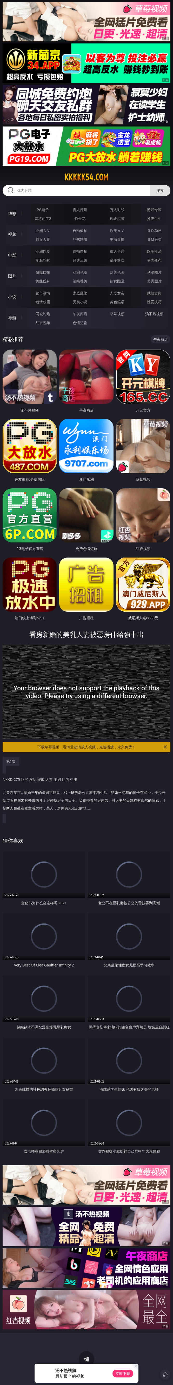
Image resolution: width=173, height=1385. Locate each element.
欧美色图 (117, 272)
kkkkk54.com (86, 177)
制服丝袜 (43, 260)
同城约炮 (43, 313)
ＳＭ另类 (154, 239)
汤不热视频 (154, 313)
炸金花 (80, 218)
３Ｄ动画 (154, 230)
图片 (12, 276)
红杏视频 (43, 322)
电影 (12, 255)
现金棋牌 (117, 218)
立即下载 (123, 1373)
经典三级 (80, 260)
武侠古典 (154, 292)
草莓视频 (117, 313)
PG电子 (43, 209)
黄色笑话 (117, 301)
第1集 (11, 761)
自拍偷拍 (80, 230)
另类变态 (154, 260)
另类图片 (154, 281)
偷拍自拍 (80, 251)
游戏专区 (154, 209)
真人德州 (80, 209)
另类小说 (80, 301)
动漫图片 (154, 272)
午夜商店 (80, 313)
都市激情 (43, 292)
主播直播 (117, 239)
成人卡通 (117, 251)
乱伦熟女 (117, 260)
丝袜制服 (80, 239)
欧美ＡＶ (117, 230)
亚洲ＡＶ (43, 230)
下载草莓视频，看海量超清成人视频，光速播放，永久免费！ (102, 747)
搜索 (160, 190)
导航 (12, 317)
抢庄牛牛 (154, 218)
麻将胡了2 (43, 218)
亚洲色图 (80, 272)
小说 (12, 297)
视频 (12, 234)
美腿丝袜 (43, 281)
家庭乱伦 (80, 292)
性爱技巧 (154, 301)
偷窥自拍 (43, 272)
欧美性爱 (154, 251)
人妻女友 (117, 292)
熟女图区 (117, 281)
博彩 (12, 213)
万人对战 (117, 209)
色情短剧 (80, 322)
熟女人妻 (43, 239)
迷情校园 (43, 301)
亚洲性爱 (43, 251)
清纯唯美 (80, 281)
